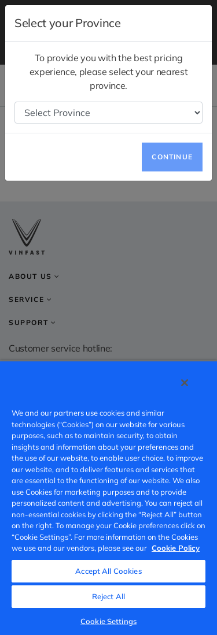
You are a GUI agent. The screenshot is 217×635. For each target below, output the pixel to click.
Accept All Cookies (108, 571)
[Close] (184, 382)
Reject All (108, 596)
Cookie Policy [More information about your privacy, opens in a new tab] (176, 547)
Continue (172, 156)
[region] (108, 497)
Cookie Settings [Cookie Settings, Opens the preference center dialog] (108, 621)
